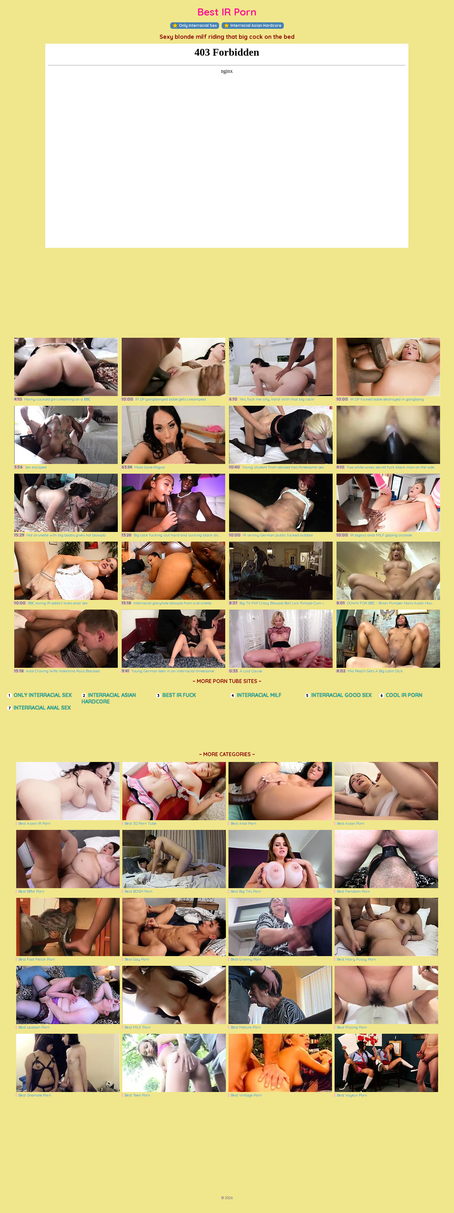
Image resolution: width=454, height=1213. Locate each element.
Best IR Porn (227, 12)
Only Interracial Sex (194, 25)
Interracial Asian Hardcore (253, 25)
